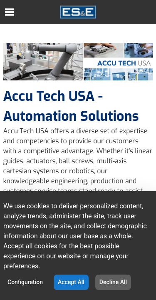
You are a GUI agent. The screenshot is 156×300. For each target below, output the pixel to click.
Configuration (25, 282)
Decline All (113, 282)
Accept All (71, 282)
